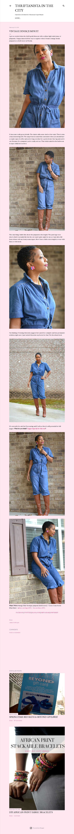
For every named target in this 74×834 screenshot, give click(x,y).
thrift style (16, 622)
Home (17, 18)
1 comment (17, 816)
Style (32, 18)
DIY (36, 18)
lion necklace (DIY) (39, 608)
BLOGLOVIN (36, 612)
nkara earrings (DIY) (25, 608)
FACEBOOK (19, 612)
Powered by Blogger (37, 828)
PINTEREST (54, 612)
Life (44, 18)
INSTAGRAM (45, 612)
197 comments (18, 720)
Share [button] (10, 620)
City (40, 18)
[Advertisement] (37, 651)
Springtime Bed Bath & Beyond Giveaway (33, 716)
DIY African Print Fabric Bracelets (31, 812)
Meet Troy (25, 18)
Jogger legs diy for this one (36, 428)
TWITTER (27, 612)
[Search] (63, 5)
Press (49, 18)
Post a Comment (14, 632)
